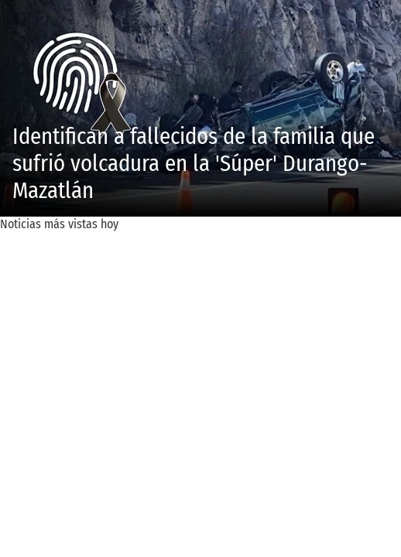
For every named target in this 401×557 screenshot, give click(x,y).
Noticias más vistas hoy (59, 224)
